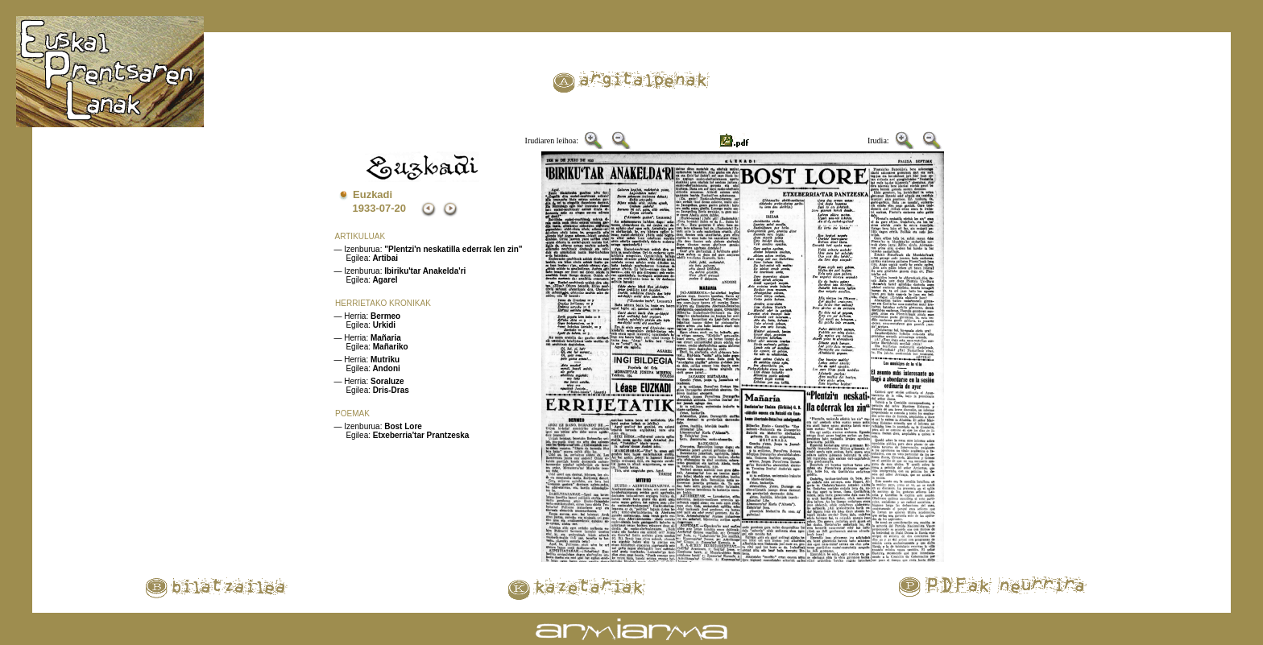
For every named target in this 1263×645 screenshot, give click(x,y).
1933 (363, 208)
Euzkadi (372, 194)
